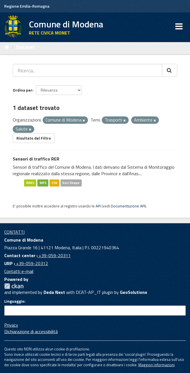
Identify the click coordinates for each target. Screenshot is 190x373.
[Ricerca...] (87, 70)
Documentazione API (128, 206)
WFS (43, 182)
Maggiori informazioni (156, 365)
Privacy (11, 325)
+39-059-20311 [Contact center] (54, 255)
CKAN (13, 286)
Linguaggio (14, 301)
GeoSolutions (133, 292)
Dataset (25, 47)
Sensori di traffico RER (36, 158)
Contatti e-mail (18, 271)
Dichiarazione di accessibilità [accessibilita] (31, 331)
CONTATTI (14, 232)
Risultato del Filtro (33, 138)
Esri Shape (70, 182)
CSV (54, 182)
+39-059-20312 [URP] (31, 263)
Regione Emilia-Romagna (26, 6)
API (98, 206)
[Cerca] (169, 70)
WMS (30, 182)
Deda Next (54, 292)
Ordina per (22, 90)
